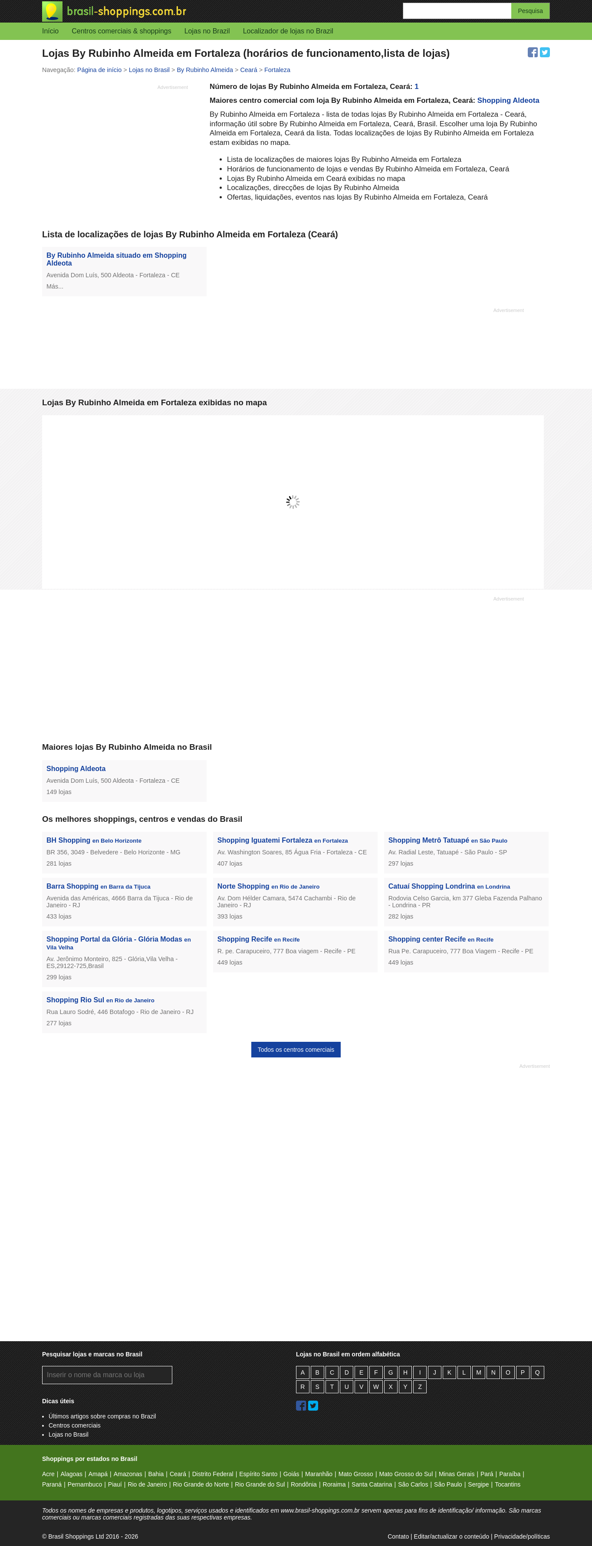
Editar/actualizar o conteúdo (452, 1536)
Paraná (52, 1484)
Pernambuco (85, 1484)
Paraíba (509, 1474)
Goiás (291, 1474)
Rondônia (304, 1484)
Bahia (156, 1474)
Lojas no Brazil (207, 31)
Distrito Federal (213, 1474)
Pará (486, 1474)
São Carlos (413, 1484)
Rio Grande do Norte (201, 1484)
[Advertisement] (115, 154)
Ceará (178, 1474)
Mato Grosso (356, 1474)
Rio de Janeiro (147, 1484)
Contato (398, 1536)
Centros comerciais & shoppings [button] (121, 31)
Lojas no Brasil (69, 1434)
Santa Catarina (372, 1484)
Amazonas (128, 1474)
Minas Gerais (456, 1474)
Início (50, 31)
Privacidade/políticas (522, 1536)
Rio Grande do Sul (260, 1484)
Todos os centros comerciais (296, 1049)
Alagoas (71, 1474)
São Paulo (448, 1484)
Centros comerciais (75, 1425)
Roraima (334, 1484)
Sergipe (478, 1484)
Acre (48, 1474)
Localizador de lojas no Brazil (288, 31)
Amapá (98, 1474)
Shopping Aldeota (508, 100)
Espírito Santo (258, 1474)
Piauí (115, 1484)
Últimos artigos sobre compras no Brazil (102, 1416)
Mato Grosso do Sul (406, 1474)
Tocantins (507, 1484)
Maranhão (318, 1474)
